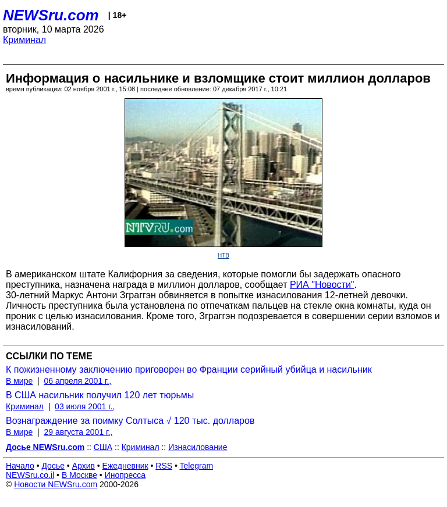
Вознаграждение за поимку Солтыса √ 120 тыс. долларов (130, 421)
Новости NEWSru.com (55, 484)
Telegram (197, 465)
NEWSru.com (51, 15)
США (103, 447)
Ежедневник (125, 465)
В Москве (79, 475)
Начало (20, 465)
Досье (53, 465)
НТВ (223, 255)
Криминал (24, 40)
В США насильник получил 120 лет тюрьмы (100, 395)
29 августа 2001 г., (78, 432)
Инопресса (125, 475)
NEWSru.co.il (30, 475)
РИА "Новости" (322, 285)
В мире (19, 380)
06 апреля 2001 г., (77, 380)
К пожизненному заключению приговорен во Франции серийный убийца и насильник (189, 369)
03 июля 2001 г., (85, 406)
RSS (163, 465)
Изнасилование (197, 447)
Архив (83, 465)
